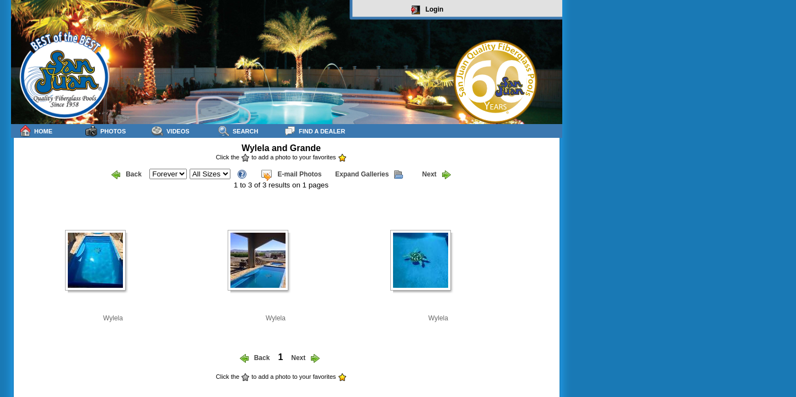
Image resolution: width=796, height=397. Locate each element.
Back (126, 174)
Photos (105, 131)
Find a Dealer (314, 131)
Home (35, 131)
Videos (171, 131)
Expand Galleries (369, 174)
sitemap (549, 384)
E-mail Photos (291, 175)
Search (238, 131)
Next (436, 174)
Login (427, 10)
